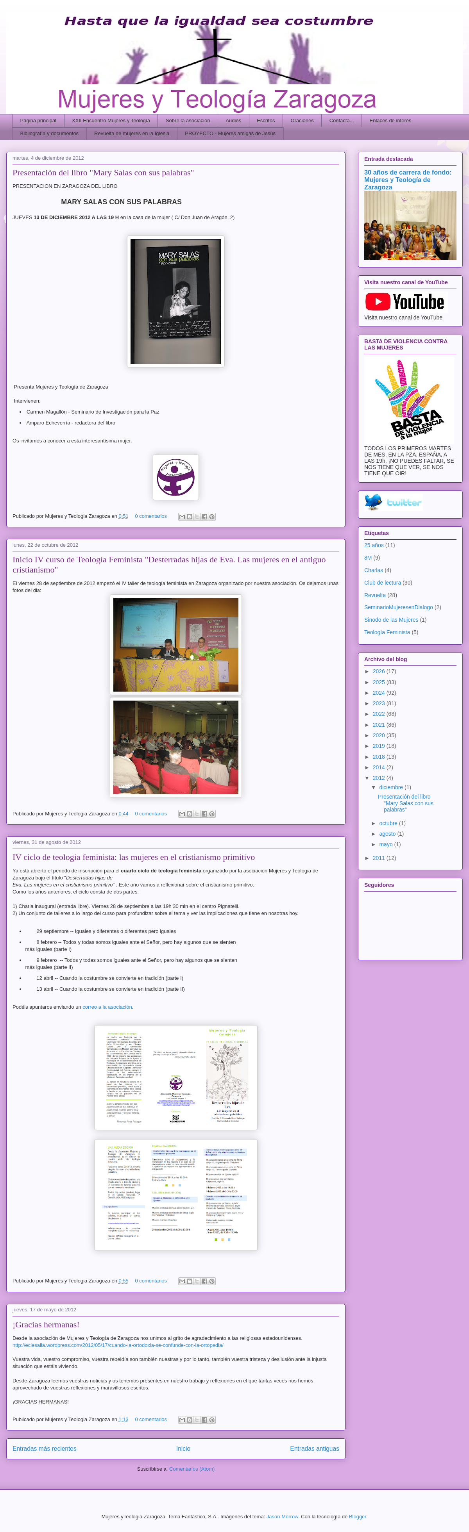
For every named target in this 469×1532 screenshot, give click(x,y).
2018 (380, 757)
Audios (233, 120)
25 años (374, 545)
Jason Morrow (282, 1517)
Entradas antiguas (314, 1448)
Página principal (38, 120)
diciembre (392, 787)
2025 (380, 682)
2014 (380, 767)
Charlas (373, 570)
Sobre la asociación (188, 120)
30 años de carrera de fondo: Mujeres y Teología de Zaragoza (408, 180)
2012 (380, 778)
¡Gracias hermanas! (46, 1324)
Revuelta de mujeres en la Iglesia (131, 133)
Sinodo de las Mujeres (391, 620)
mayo (386, 844)
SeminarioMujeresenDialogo (398, 607)
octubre (389, 823)
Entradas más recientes (45, 1448)
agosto (388, 834)
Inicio (183, 1448)
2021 (380, 725)
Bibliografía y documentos (49, 133)
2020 (380, 735)
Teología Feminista (387, 632)
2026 (380, 671)
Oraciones (301, 120)
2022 (380, 714)
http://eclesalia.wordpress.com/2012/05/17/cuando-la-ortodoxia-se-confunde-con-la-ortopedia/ (118, 1345)
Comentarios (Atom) (192, 1469)
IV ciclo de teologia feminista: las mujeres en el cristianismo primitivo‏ (134, 857)
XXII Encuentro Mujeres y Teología (111, 120)
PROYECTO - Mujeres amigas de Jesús (230, 133)
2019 (380, 746)
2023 (380, 703)
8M (368, 558)
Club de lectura (382, 583)
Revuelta (375, 595)
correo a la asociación (107, 1007)
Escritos (266, 120)
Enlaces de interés (391, 120)
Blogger (357, 1517)
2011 (380, 858)
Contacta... (341, 120)
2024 (380, 693)
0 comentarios (151, 516)
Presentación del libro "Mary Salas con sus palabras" (103, 172)
